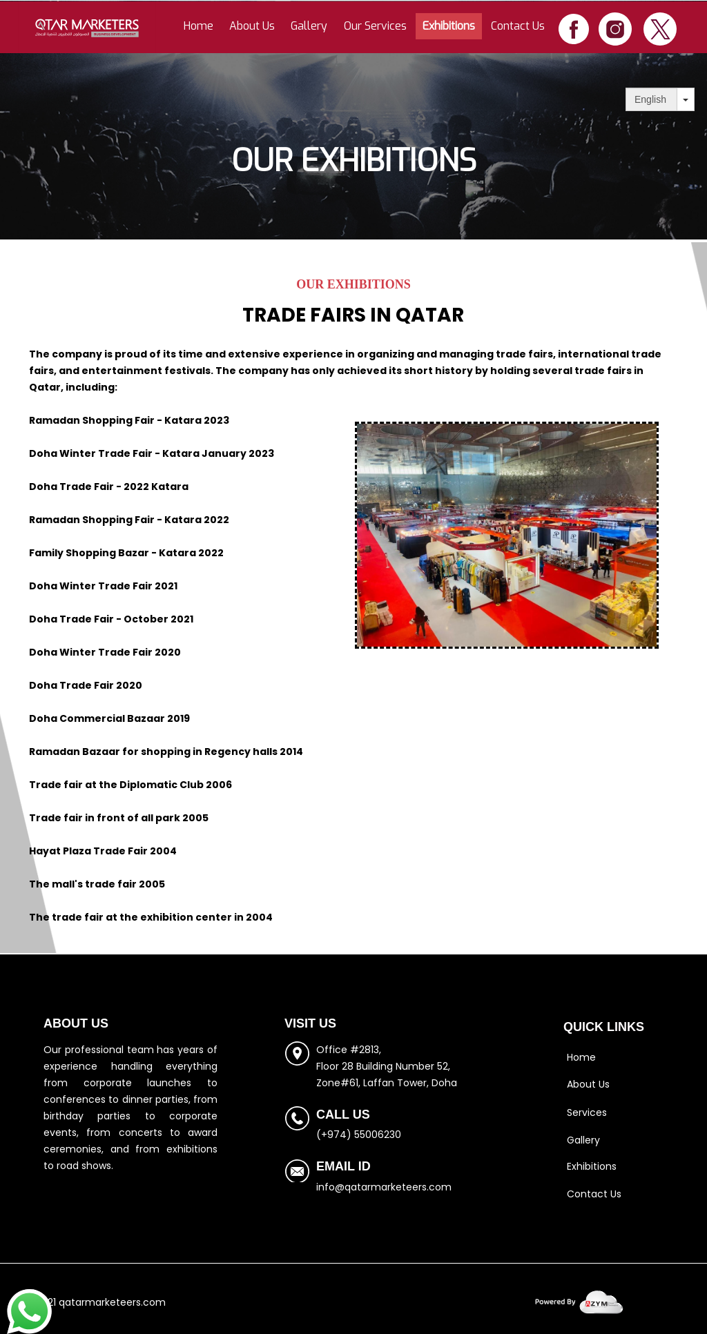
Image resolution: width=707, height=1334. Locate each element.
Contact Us (518, 26)
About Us (252, 26)
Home (198, 26)
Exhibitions (449, 26)
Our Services (375, 26)
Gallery (309, 26)
